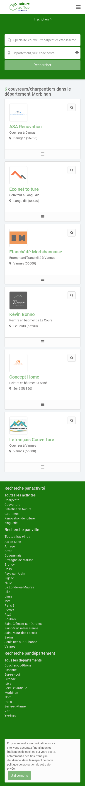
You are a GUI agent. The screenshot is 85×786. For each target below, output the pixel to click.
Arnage (10, 546)
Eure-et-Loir (13, 674)
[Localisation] (42, 53)
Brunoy (10, 564)
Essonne (11, 670)
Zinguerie (11, 523)
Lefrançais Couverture (31, 439)
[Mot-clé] (42, 40)
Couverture (12, 504)
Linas (8, 596)
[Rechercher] (42, 65)
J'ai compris (19, 775)
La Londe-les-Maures (19, 587)
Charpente (12, 500)
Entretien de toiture (18, 509)
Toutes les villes (17, 536)
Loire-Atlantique (16, 688)
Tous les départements (23, 660)
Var (7, 711)
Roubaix (10, 619)
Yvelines (10, 715)
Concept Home (24, 377)
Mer (7, 601)
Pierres (9, 610)
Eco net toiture (24, 189)
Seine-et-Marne (15, 706)
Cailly (8, 569)
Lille (7, 592)
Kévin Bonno (22, 314)
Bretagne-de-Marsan (19, 560)
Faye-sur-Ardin (15, 573)
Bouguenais (13, 555)
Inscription (42, 19)
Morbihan (11, 692)
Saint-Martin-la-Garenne (21, 628)
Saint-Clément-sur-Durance (23, 624)
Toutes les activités (20, 495)
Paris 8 (9, 605)
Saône (9, 637)
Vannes (10, 646)
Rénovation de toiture (20, 518)
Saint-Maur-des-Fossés (21, 633)
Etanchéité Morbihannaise (35, 251)
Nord (8, 697)
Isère (8, 683)
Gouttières (12, 514)
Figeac (9, 578)
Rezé (8, 614)
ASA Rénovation (25, 126)
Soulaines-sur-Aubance (21, 642)
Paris (8, 702)
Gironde (10, 679)
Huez (8, 583)
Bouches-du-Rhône (18, 665)
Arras (8, 551)
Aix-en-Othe (13, 542)
